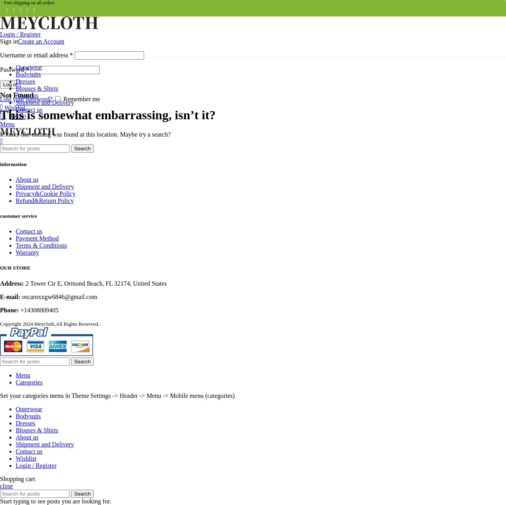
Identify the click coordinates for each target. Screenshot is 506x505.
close (6, 486)
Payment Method (37, 238)
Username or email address (36, 55)
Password (14, 69)
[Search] (34, 148)
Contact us (29, 231)
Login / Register (36, 465)
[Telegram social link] (34, 10)
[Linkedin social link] (27, 10)
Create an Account (41, 41)
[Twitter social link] (14, 10)
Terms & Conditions (41, 245)
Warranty (27, 252)
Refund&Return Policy (45, 200)
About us (27, 179)
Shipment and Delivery (45, 186)
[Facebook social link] (7, 10)
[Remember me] (57, 98)
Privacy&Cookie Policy (45, 193)
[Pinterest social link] (20, 10)
